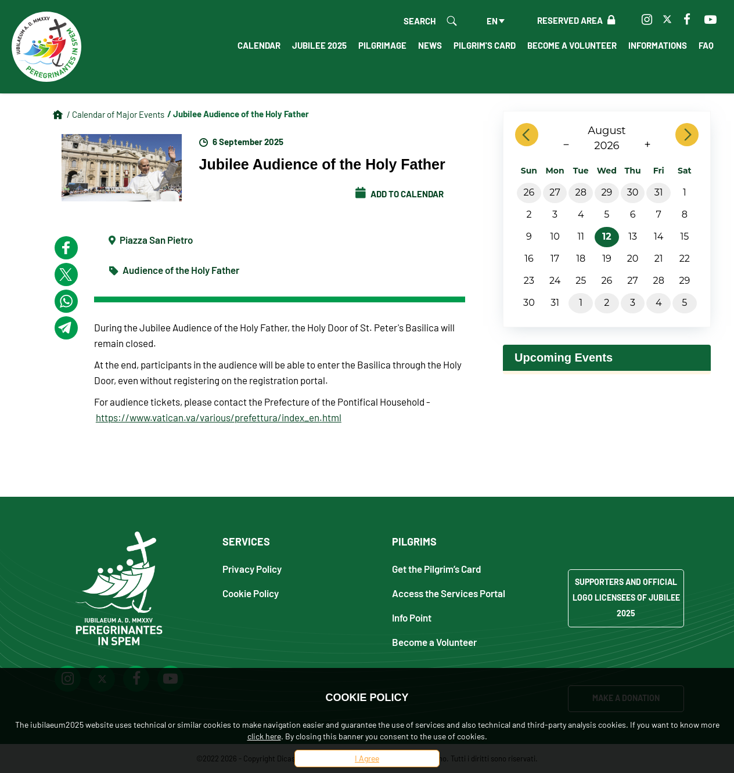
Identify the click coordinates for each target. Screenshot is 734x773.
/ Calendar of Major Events (115, 114)
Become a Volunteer (572, 45)
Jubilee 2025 (319, 45)
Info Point (411, 617)
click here (264, 736)
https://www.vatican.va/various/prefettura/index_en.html (218, 417)
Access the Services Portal (448, 592)
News (430, 45)
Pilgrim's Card (485, 45)
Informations (657, 45)
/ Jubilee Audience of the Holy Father (238, 114)
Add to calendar (399, 194)
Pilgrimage (382, 45)
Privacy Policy (252, 568)
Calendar (259, 45)
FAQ (706, 45)
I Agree (367, 758)
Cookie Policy (250, 592)
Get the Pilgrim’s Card (436, 568)
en (492, 21)
